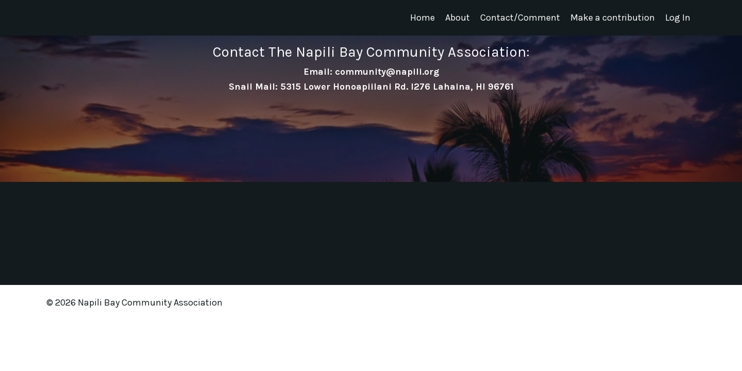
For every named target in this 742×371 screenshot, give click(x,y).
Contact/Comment (520, 17)
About (457, 17)
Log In (677, 17)
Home (422, 17)
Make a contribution (612, 17)
